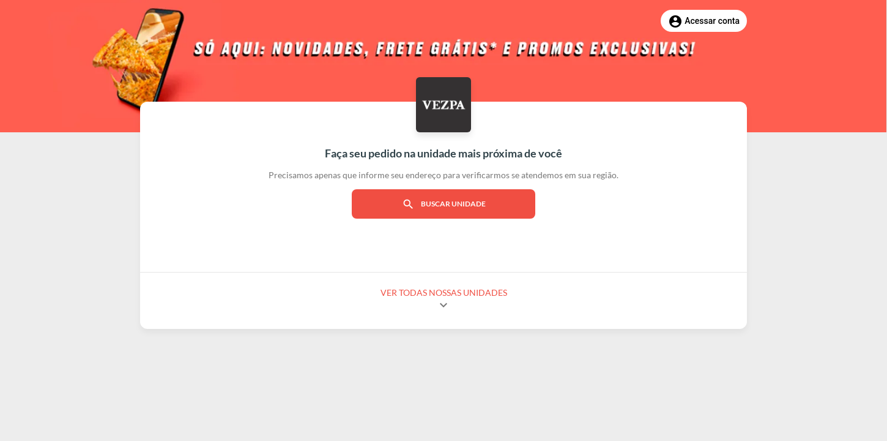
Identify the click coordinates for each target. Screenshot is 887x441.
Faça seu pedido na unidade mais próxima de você (443, 153)
